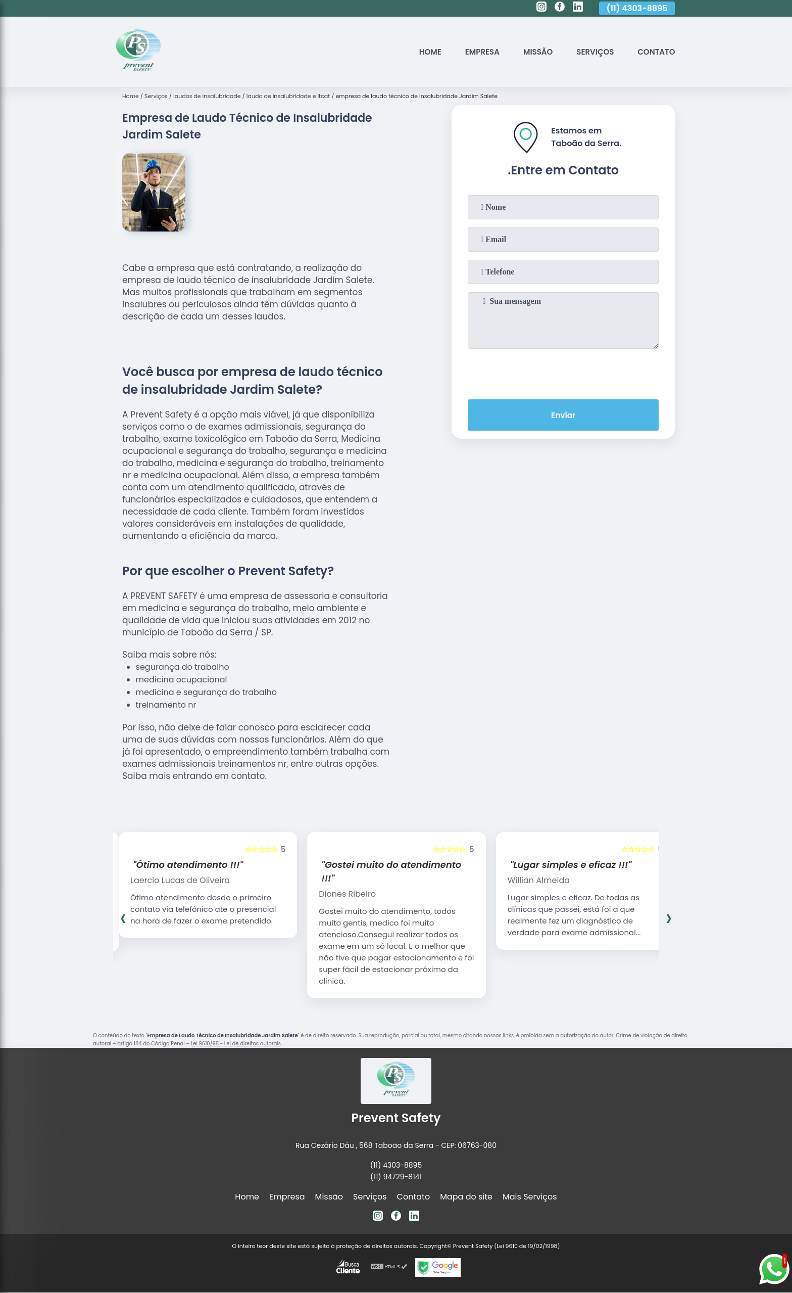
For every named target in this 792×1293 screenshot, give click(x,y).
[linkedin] (578, 8)
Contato (655, 52)
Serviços (591, 52)
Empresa (472, 52)
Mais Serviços (530, 1197)
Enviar (563, 416)
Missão (531, 52)
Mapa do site (466, 1197)
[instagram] (541, 8)
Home (418, 52)
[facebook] (560, 8)
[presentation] (563, 372)
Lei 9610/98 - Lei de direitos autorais (236, 1043)
